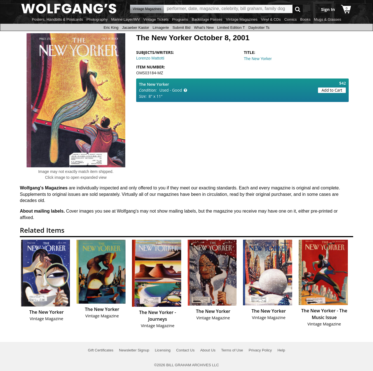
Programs (180, 19)
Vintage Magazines (242, 19)
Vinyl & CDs (271, 19)
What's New (204, 27)
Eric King (110, 27)
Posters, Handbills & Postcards (57, 19)
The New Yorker (258, 58)
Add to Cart (332, 90)
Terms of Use (232, 350)
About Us (208, 350)
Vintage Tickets (156, 19)
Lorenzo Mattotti (150, 58)
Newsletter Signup (134, 350)
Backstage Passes (207, 19)
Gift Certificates (100, 350)
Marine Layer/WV (125, 19)
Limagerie (161, 27)
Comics (290, 19)
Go (297, 9)
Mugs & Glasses (327, 19)
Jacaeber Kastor (135, 27)
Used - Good (170, 90)
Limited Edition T (231, 27)
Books (305, 19)
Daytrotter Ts (258, 27)
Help (281, 350)
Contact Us (185, 350)
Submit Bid (181, 27)
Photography (97, 19)
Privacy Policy (260, 350)
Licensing (163, 350)
